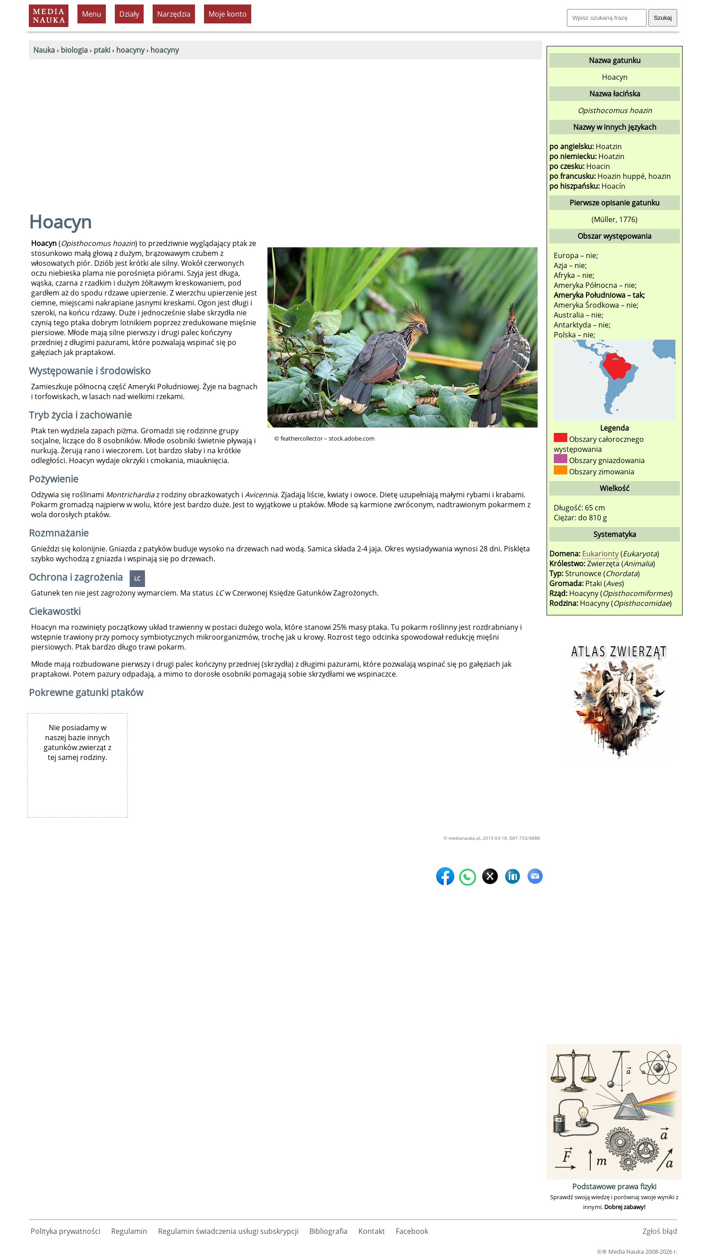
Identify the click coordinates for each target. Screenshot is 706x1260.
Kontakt (371, 1231)
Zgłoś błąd (660, 1231)
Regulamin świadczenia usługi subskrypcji (228, 1231)
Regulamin (129, 1231)
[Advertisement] (285, 127)
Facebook (412, 1231)
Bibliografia (328, 1231)
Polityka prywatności (65, 1231)
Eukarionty (600, 554)
